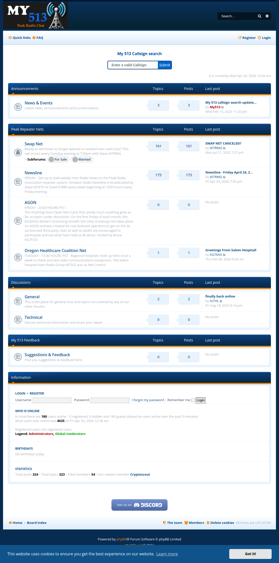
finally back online (220, 296)
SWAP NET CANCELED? (223, 143)
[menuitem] (37, 37)
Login (20, 393)
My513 (215, 107)
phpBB (122, 539)
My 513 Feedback (25, 340)
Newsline (33, 173)
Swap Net (34, 144)
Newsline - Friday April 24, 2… (229, 172)
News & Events (39, 103)
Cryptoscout (140, 474)
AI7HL (214, 301)
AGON (30, 202)
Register (37, 393)
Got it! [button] (250, 553)
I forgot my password (148, 400)
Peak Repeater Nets (27, 129)
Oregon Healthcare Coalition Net (55, 250)
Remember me (180, 400)
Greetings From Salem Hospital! (230, 250)
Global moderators (70, 434)
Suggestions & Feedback (47, 354)
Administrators (41, 434)
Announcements (25, 88)
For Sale (58, 159)
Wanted (82, 159)
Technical (33, 317)
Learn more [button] (167, 554)
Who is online (27, 411)
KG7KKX (216, 254)
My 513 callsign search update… (231, 102)
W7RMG (216, 148)
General (32, 297)
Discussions (20, 282)
